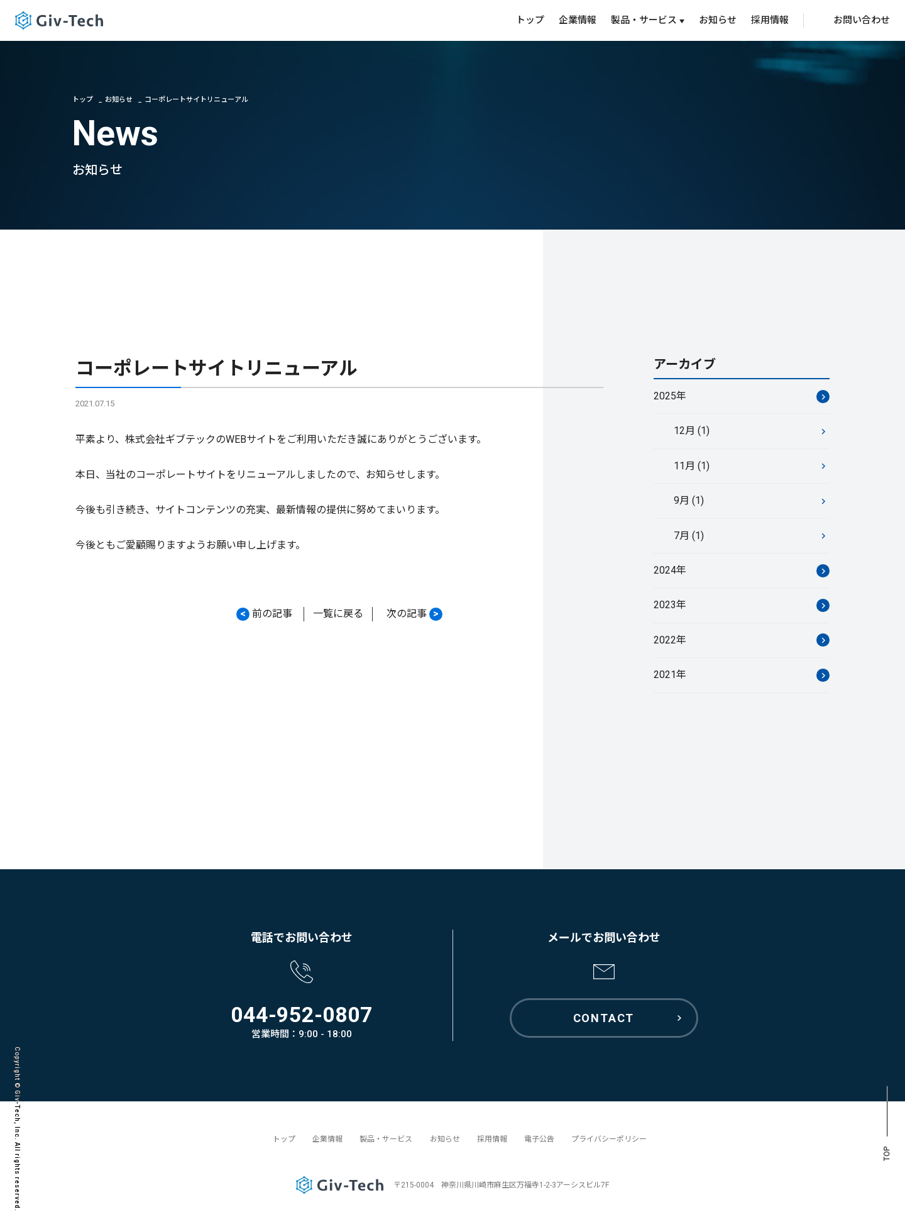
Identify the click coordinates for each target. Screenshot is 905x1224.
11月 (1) (692, 466)
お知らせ (718, 20)
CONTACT (604, 1018)
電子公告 (539, 1139)
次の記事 (414, 614)
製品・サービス (385, 1139)
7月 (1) (689, 536)
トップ (530, 20)
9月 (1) (689, 501)
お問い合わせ (861, 20)
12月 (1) (692, 432)
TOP (886, 1154)
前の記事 (264, 614)
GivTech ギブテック (59, 20)
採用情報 (770, 20)
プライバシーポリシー (609, 1139)
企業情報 (577, 20)
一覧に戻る (338, 614)
